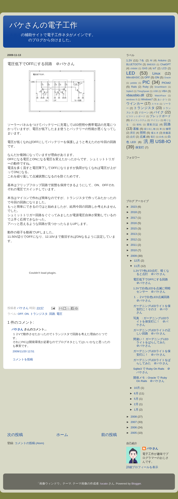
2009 (134, 255)
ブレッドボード (160, 116)
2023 (134, 206)
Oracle (167, 77)
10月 (137, 387)
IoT (154, 68)
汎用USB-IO (157, 141)
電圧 (59, 313)
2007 (134, 422)
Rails (134, 86)
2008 (134, 416)
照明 (143, 132)
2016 (134, 223)
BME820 (151, 64)
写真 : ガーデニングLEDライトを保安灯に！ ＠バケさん (151, 321)
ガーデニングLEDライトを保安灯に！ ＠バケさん (152, 353)
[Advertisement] (62, 400)
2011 (134, 244)
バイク (159, 112)
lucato (104, 483)
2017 (134, 217)
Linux (156, 73)
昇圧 (132, 132)
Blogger (136, 483)
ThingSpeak (143, 91)
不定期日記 (19, 40)
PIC (146, 82)
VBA (164, 91)
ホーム (62, 434)
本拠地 (15, 35)
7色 (142, 60)
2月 (136, 404)
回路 (52, 313)
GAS (145, 68)
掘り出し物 (149, 129)
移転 (139, 124)
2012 (134, 239)
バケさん (17, 329)
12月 (137, 260)
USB (155, 91)
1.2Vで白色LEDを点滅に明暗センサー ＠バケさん (152, 290)
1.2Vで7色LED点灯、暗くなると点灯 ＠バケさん (151, 272)
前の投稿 (109, 434)
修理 (168, 128)
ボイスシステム (138, 120)
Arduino (162, 60)
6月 (136, 393)
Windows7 (147, 99)
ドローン (144, 112)
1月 (136, 409)
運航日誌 (152, 124)
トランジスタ (39, 313)
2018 (134, 212)
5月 (136, 398)
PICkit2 (166, 82)
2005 (134, 432)
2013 (134, 233)
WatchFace (160, 95)
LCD (164, 68)
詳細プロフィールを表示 (142, 467)
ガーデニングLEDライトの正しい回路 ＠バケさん (152, 332)
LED (130, 73)
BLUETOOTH (134, 64)
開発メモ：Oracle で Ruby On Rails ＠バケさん (150, 379)
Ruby (145, 86)
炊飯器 (167, 132)
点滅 (143, 136)
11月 (137, 266)
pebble (133, 83)
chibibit (133, 68)
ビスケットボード (136, 116)
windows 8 (131, 99)
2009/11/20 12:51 (23, 351)
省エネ (155, 132)
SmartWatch (160, 87)
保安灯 (139, 147)
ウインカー (134, 103)
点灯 (132, 136)
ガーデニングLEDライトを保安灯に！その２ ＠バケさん (152, 309)
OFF (20, 313)
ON (27, 313)
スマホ (155, 104)
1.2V (129, 60)
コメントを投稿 (23, 359)
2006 (134, 427)
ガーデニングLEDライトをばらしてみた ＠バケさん (152, 362)
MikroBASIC (133, 77)
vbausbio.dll (135, 95)
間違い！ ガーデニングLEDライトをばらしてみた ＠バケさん (150, 342)
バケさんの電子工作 (47, 25)
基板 (136, 128)
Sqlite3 (129, 91)
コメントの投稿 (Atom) (29, 443)
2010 (134, 250)
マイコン (155, 120)
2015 (134, 228)
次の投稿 (15, 434)
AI (151, 60)
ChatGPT (165, 64)
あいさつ (162, 99)
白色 (161, 137)
